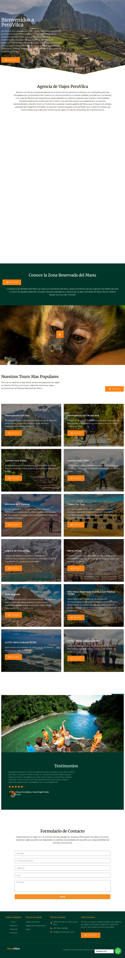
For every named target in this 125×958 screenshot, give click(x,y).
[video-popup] (60, 334)
